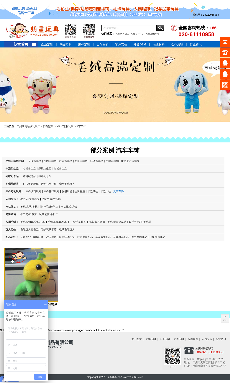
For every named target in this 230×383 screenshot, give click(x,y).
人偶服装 (207, 339)
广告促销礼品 (85, 237)
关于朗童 (136, 339)
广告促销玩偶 (31, 184)
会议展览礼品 (103, 237)
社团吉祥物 (50, 161)
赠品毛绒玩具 (67, 184)
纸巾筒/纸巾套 (28, 214)
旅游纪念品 (29, 176)
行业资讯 (196, 44)
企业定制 (47, 44)
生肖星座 (80, 191)
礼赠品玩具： (13, 184)
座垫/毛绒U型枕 (49, 206)
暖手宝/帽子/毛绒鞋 (140, 222)
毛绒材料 (159, 44)
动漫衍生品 (29, 168)
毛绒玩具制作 (153, 33)
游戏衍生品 (60, 168)
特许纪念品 (44, 176)
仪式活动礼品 (67, 237)
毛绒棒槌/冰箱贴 (116, 222)
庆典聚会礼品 (121, 237)
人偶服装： (12, 199)
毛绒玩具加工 (122, 33)
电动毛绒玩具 (67, 229)
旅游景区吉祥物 (130, 161)
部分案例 (48, 126)
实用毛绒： (12, 222)
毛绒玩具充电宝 (29, 229)
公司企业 (25, 237)
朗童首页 (21, 44)
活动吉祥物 (96, 161)
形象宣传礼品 (157, 237)
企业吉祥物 (34, 161)
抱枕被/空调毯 (69, 206)
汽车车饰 (81, 126)
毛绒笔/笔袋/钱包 (57, 222)
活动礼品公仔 (49, 184)
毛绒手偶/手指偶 (51, 199)
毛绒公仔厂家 (137, 33)
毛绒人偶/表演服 (29, 199)
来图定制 (66, 44)
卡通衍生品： (13, 168)
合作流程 (177, 44)
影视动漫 (67, 191)
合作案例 (103, 44)
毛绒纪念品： (13, 176)
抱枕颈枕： (12, 206)
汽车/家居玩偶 (97, 222)
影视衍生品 (44, 168)
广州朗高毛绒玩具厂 (28, 126)
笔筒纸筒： (12, 214)
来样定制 (84, 44)
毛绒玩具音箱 (49, 229)
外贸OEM (140, 44)
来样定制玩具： (15, 191)
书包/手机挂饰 (78, 222)
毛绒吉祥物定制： (16, 161)
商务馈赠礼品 (139, 237)
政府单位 (51, 237)
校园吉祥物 (65, 161)
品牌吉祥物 (112, 161)
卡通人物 (106, 191)
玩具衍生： (12, 229)
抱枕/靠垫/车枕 (28, 206)
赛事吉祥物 (81, 161)
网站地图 (138, 377)
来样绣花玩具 (33, 191)
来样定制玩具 (65, 126)
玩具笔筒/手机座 (48, 214)
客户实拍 (121, 44)
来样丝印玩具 (51, 191)
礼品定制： (12, 237)
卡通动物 (93, 191)
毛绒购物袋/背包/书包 (32, 222)
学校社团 (38, 237)
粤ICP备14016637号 (124, 377)
